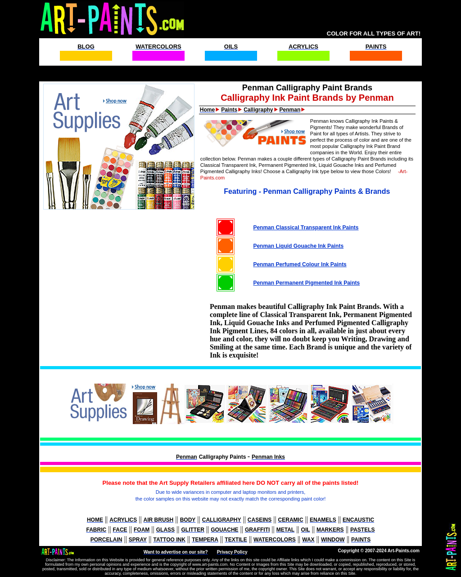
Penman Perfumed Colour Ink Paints (299, 264)
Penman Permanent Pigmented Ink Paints (306, 283)
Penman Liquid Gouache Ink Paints (298, 246)
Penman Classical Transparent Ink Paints (305, 227)
